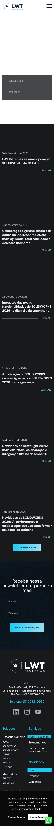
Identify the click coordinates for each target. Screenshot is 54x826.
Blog (31, 770)
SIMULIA (6, 762)
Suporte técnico (39, 736)
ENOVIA (6, 758)
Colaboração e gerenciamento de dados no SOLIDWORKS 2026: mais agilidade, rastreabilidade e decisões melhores (27, 237)
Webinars (35, 781)
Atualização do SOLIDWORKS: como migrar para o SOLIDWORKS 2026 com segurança (27, 378)
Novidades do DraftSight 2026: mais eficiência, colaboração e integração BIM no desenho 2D (25, 450)
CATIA (5, 742)
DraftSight (7, 766)
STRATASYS (8, 783)
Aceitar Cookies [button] (38, 817)
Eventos (34, 776)
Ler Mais (45, 170)
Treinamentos (37, 742)
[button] (27, 547)
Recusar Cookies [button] (16, 817)
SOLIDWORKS (9, 746)
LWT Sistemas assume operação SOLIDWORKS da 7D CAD (26, 161)
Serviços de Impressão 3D (38, 750)
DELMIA (6, 754)
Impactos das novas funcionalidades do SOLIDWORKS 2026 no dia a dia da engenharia (26, 306)
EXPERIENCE (10, 750)
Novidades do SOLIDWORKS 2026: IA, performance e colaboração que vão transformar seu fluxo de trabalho (27, 524)
